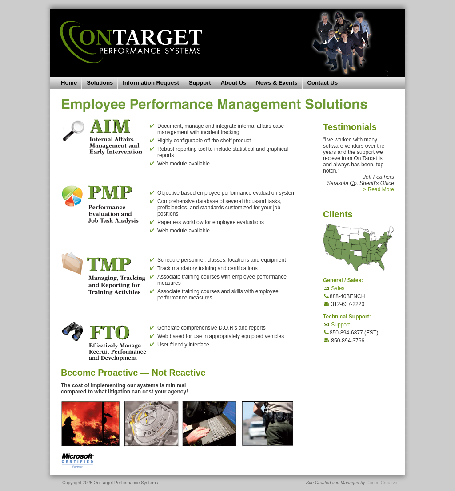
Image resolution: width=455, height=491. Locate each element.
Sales (333, 288)
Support (200, 82)
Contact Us (322, 82)
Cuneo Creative (382, 482)
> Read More (378, 189)
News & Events (276, 82)
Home (69, 82)
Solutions (100, 82)
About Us (234, 82)
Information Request (151, 82)
